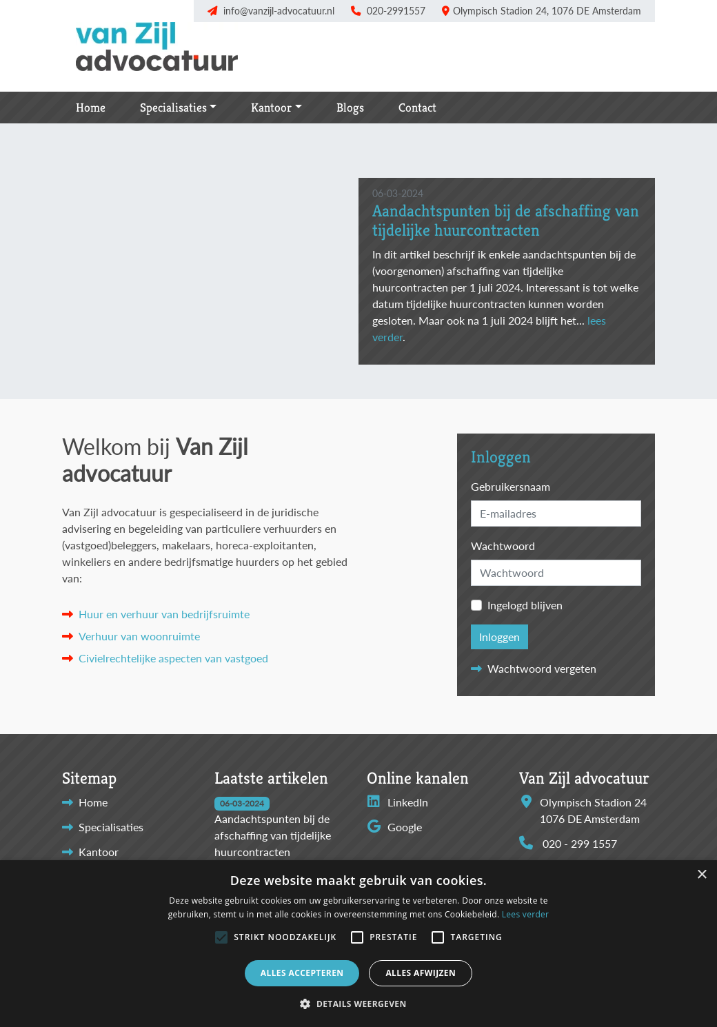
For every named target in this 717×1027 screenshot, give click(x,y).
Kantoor (271, 107)
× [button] (701, 875)
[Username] (556, 513)
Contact (417, 107)
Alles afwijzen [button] (420, 973)
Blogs (350, 107)
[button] (221, 937)
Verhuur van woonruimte (139, 635)
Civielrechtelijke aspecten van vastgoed (173, 657)
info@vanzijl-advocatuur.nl (278, 11)
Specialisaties (173, 107)
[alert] (358, 943)
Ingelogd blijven (525, 604)
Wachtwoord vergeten (541, 668)
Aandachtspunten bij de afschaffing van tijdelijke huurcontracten (505, 221)
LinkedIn (397, 802)
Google (394, 826)
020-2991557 (396, 11)
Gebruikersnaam (510, 486)
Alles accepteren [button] (302, 973)
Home (90, 107)
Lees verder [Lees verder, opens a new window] (525, 914)
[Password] (556, 573)
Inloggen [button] (501, 457)
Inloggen (499, 636)
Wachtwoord (503, 545)
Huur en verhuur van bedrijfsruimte (164, 613)
